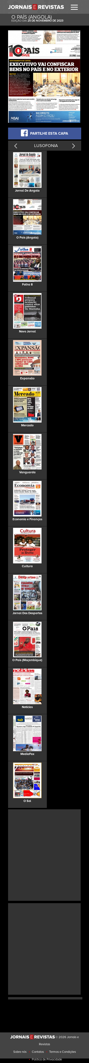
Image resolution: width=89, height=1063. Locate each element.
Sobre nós (20, 1052)
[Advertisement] (44, 854)
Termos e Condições (62, 1052)
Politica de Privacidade (47, 1059)
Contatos (38, 1052)
